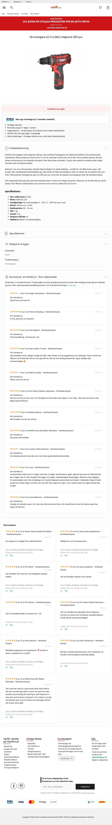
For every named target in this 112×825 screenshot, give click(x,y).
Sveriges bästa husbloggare (38, 757)
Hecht (7, 254)
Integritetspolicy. (88, 793)
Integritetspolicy (34, 751)
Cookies (31, 749)
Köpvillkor (32, 743)
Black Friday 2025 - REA (37, 754)
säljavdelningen (98, 757)
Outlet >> (29, 2)
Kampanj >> (18, 2)
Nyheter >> (6, 2)
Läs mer (73, 285)
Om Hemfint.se (33, 746)
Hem (3, 14)
